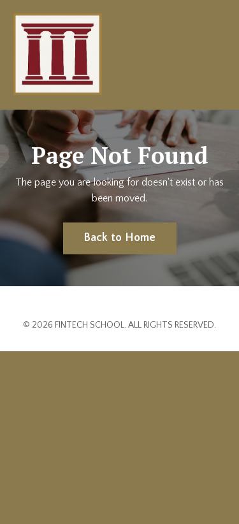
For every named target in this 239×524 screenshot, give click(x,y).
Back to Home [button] (119, 237)
